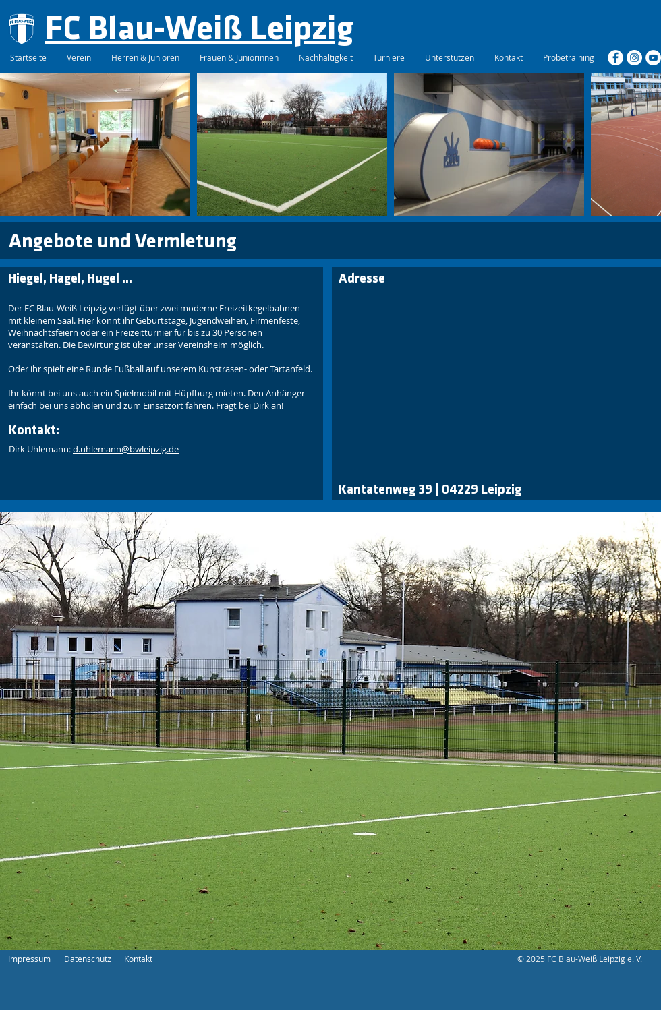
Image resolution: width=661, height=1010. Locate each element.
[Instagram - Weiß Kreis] (634, 57)
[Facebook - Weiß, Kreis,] (615, 57)
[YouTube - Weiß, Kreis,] (653, 57)
